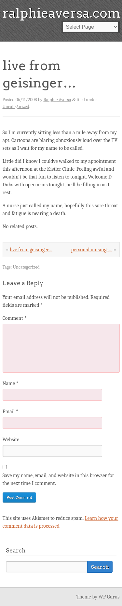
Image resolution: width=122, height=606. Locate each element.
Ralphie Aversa (57, 99)
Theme (83, 597)
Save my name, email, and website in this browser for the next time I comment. (59, 479)
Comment (15, 318)
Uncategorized (16, 106)
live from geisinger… (31, 250)
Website (11, 440)
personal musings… (92, 250)
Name (11, 383)
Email (10, 411)
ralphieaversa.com (61, 13)
